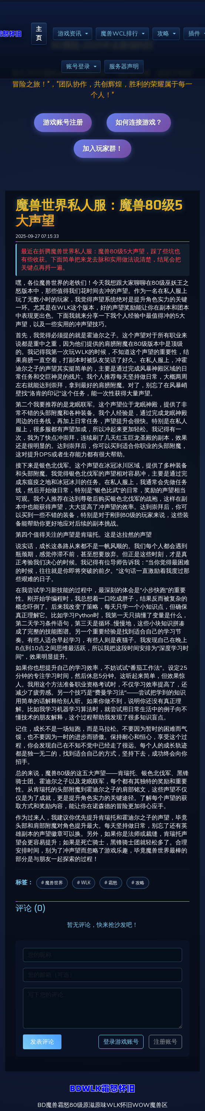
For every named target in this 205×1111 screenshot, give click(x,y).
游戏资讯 (69, 34)
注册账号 (165, 1042)
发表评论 (42, 1042)
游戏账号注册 (63, 122)
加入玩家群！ (102, 148)
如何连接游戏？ (138, 122)
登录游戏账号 (121, 1042)
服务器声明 (124, 67)
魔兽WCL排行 (119, 34)
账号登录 (78, 67)
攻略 (163, 34)
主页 (39, 33)
